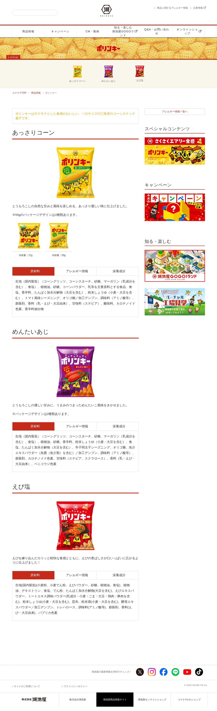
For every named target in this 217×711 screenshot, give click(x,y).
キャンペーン (60, 31)
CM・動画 (93, 31)
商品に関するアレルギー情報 (172, 8)
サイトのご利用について (27, 690)
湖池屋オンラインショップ (152, 704)
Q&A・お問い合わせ (156, 31)
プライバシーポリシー (75, 690)
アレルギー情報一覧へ (175, 111)
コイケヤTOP (19, 92)
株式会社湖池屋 (77, 704)
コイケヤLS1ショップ (189, 704)
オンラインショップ (189, 31)
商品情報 (28, 31)
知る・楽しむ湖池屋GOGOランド (125, 31)
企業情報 (199, 8)
